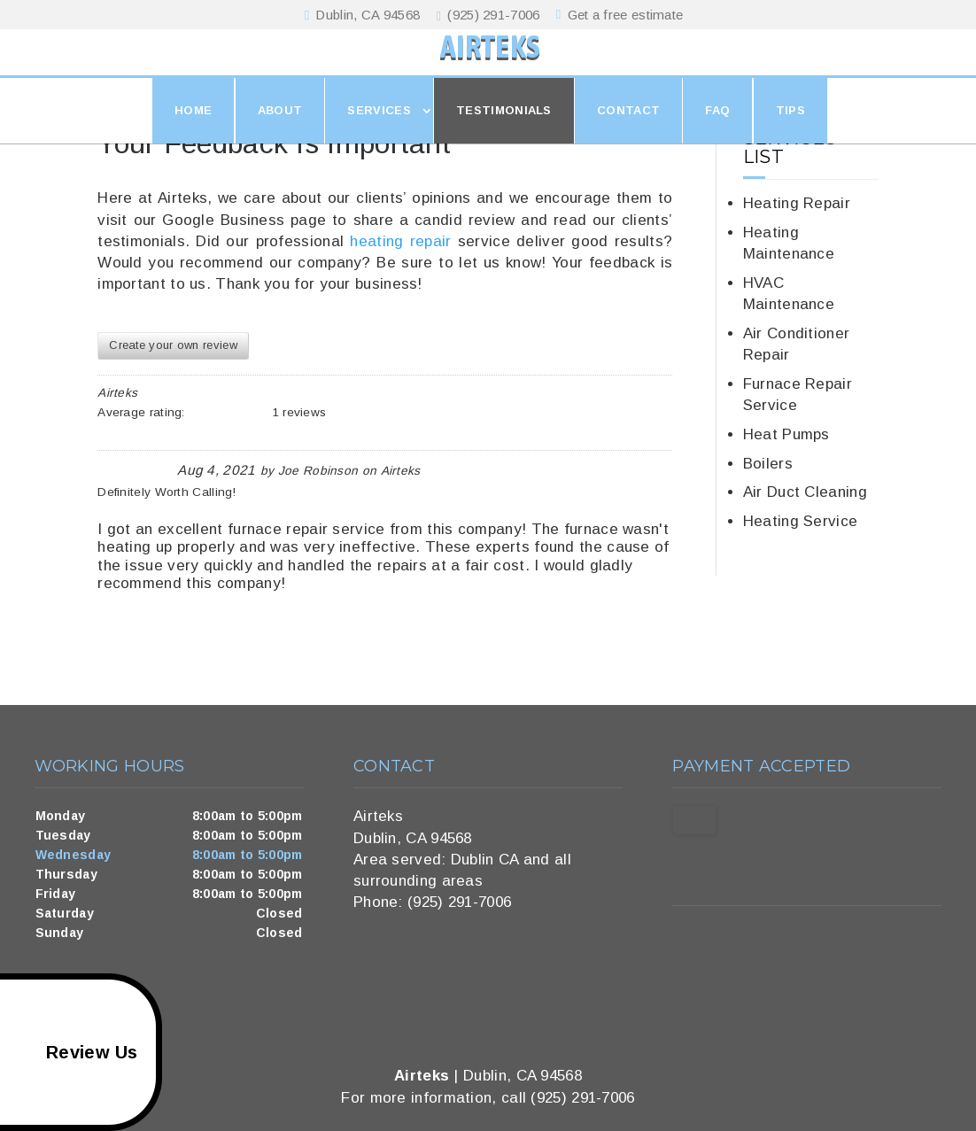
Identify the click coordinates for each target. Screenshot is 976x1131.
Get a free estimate (622, 14)
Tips (790, 129)
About (280, 129)
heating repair (400, 241)
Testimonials (504, 129)
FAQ (717, 129)
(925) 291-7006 (491, 15)
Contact (628, 129)
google (686, 938)
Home (193, 129)
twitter (720, 938)
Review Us (72, 1052)
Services (378, 129)
